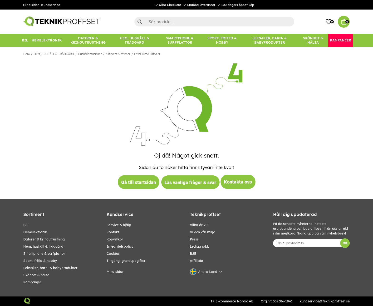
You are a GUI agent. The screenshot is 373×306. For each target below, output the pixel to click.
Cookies (113, 253)
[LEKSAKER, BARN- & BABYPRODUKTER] (269, 40)
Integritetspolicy (120, 246)
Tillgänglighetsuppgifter (126, 261)
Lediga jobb (199, 246)
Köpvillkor (115, 239)
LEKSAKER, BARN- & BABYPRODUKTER (50, 268)
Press (194, 239)
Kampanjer (32, 282)
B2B (193, 253)
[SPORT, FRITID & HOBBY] (222, 40)
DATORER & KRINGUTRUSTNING (44, 239)
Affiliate (196, 261)
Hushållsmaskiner (90, 54)
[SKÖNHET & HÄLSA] (313, 40)
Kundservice (50, 5)
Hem (26, 54)
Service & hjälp (119, 225)
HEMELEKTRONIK (35, 232)
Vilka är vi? (199, 225)
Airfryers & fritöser (118, 54)
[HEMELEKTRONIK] (47, 40)
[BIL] (25, 40)
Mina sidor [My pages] (115, 272)
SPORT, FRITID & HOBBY (40, 261)
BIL (25, 225)
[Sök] (214, 21)
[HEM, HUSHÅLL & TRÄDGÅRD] (134, 40)
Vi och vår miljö (202, 232)
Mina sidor (31, 5)
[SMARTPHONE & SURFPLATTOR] (180, 40)
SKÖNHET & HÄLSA (36, 275)
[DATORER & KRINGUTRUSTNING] (88, 40)
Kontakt (113, 232)
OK (345, 243)
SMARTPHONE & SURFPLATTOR (44, 253)
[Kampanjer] (340, 40)
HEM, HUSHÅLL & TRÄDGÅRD (54, 54)
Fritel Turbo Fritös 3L (147, 54)
